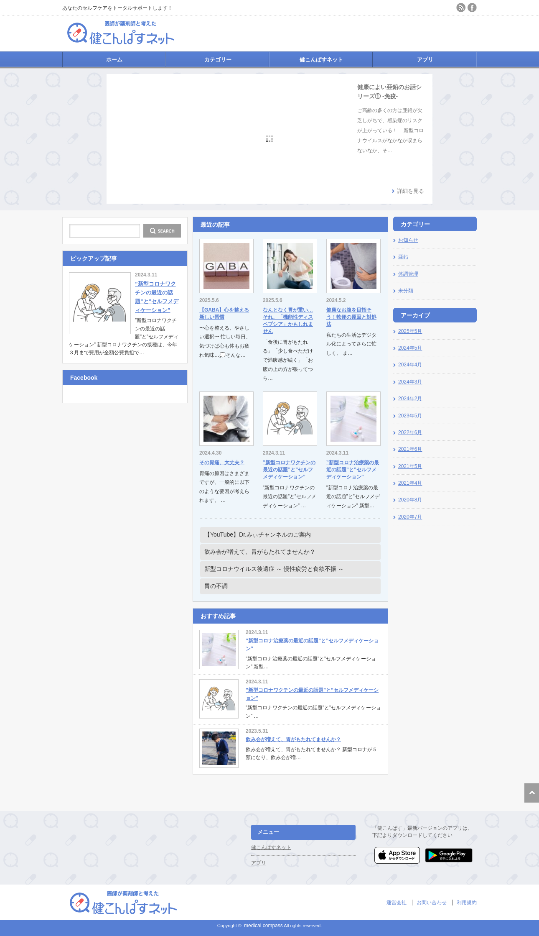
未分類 (405, 291)
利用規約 (467, 902)
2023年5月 (410, 416)
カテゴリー (217, 59)
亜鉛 (403, 257)
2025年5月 (410, 331)
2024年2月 (410, 399)
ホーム (114, 59)
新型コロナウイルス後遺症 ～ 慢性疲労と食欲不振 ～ (274, 568)
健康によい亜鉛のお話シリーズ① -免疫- (389, 92)
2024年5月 (410, 348)
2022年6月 (410, 432)
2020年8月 (410, 500)
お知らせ (408, 240)
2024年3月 (410, 382)
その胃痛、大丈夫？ (221, 462)
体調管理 (408, 274)
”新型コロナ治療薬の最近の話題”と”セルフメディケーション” (352, 470)
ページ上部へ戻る (531, 793)
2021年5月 (410, 466)
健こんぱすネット (321, 59)
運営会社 (396, 902)
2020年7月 (410, 517)
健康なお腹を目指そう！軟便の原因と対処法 (351, 317)
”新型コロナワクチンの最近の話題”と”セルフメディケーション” (289, 470)
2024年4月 (410, 365)
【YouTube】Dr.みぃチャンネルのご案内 (257, 534)
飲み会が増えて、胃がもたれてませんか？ (259, 551)
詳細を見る (410, 191)
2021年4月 (410, 483)
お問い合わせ (432, 902)
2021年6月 (410, 449)
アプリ (425, 59)
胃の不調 (216, 586)
